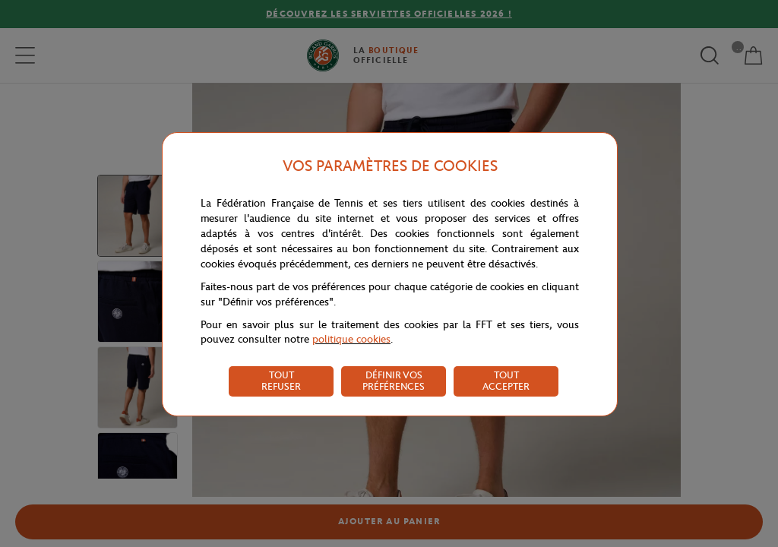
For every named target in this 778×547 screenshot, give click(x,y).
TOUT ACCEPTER (506, 380)
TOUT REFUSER (281, 380)
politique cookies (351, 339)
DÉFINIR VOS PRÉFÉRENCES (393, 380)
